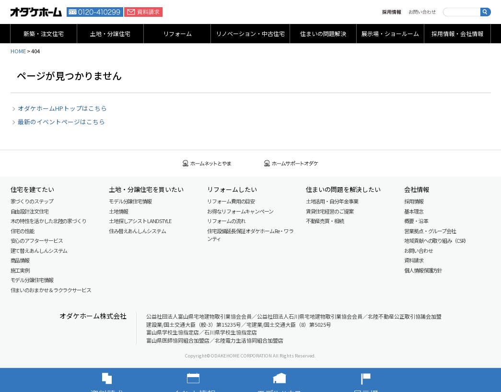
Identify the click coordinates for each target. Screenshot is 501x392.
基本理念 (413, 211)
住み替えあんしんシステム (137, 231)
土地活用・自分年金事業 (332, 201)
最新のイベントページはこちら (61, 121)
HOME (18, 51)
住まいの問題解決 (323, 33)
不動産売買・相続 (325, 221)
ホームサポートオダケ (291, 163)
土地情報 (118, 211)
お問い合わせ (422, 12)
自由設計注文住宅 (29, 211)
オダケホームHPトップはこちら (62, 108)
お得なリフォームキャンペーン (240, 211)
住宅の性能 (23, 231)
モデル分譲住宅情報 (32, 280)
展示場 (380, 380)
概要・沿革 (416, 221)
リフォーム (177, 33)
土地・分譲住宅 (110, 33)
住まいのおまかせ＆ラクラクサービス (51, 290)
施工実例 (20, 270)
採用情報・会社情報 (457, 33)
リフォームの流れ (226, 221)
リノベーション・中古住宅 (250, 33)
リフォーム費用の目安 (231, 201)
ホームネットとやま (207, 163)
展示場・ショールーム (390, 33)
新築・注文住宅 (43, 33)
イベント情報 (207, 380)
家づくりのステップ (32, 201)
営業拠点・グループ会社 (430, 231)
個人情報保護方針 (423, 270)
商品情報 (20, 260)
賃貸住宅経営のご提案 (329, 211)
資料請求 (143, 12)
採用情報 (391, 12)
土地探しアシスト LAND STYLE (140, 221)
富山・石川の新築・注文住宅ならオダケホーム (36, 12)
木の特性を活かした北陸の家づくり (48, 221)
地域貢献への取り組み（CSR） (436, 240)
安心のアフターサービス (37, 240)
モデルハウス (294, 380)
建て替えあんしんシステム (39, 250)
